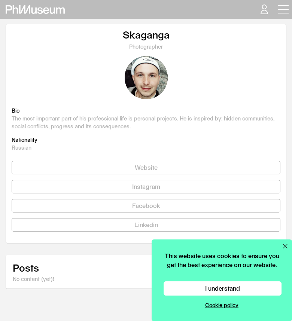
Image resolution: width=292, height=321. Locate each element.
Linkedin (146, 224)
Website (146, 167)
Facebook (146, 205)
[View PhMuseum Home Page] (35, 9)
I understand (222, 288)
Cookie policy (221, 305)
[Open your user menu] (264, 9)
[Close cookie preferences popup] (285, 246)
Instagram (146, 186)
